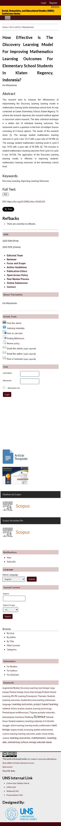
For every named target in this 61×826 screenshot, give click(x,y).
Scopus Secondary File (13, 520)
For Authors (12, 670)
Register (53, 2)
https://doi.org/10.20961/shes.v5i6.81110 (26, 201)
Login (43, 2)
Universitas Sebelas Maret (18, 783)
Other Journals (13, 645)
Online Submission (17, 282)
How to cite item (15, 333)
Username (7, 373)
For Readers (12, 666)
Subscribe (11, 561)
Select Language (10, 574)
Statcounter (7, 767)
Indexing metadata (15, 328)
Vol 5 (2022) (15, 27)
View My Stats (8, 771)
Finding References (15, 338)
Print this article (14, 323)
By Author (11, 637)
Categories (12, 649)
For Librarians (13, 674)
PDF (5, 194)
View (9, 557)
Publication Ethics (17, 271)
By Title (10, 641)
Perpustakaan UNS (15, 795)
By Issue (10, 633)
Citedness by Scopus (12, 494)
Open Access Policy (17, 275)
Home (5, 27)
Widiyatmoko (28, 27)
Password (7, 380)
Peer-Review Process (18, 279)
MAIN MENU (7, 17)
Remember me (14, 388)
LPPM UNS (11, 787)
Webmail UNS (13, 791)
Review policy (13, 343)
